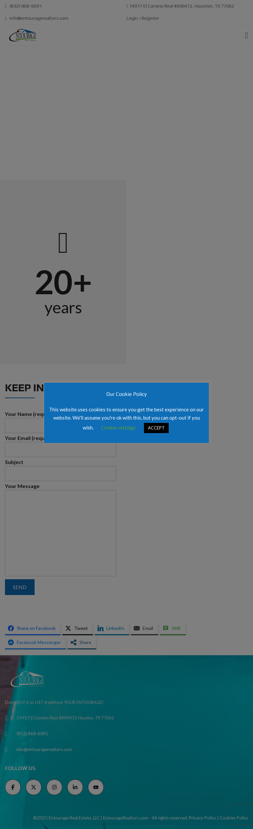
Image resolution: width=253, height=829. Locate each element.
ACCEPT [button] (156, 427)
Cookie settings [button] (118, 427)
